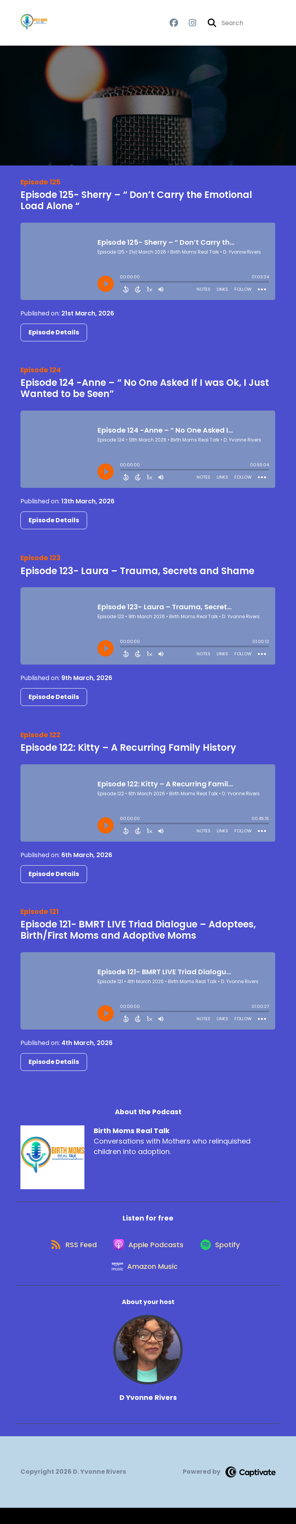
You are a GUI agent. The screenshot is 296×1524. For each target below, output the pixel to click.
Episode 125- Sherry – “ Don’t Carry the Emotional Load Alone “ (136, 205)
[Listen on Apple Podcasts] (147, 1254)
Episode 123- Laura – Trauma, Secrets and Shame (137, 575)
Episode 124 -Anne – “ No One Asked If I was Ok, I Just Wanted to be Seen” (144, 393)
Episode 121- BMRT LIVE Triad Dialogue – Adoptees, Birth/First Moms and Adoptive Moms (138, 934)
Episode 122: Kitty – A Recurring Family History (128, 752)
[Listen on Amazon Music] (144, 1282)
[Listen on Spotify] (223, 1254)
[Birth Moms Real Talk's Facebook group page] (174, 25)
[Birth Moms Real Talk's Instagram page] (188, 25)
